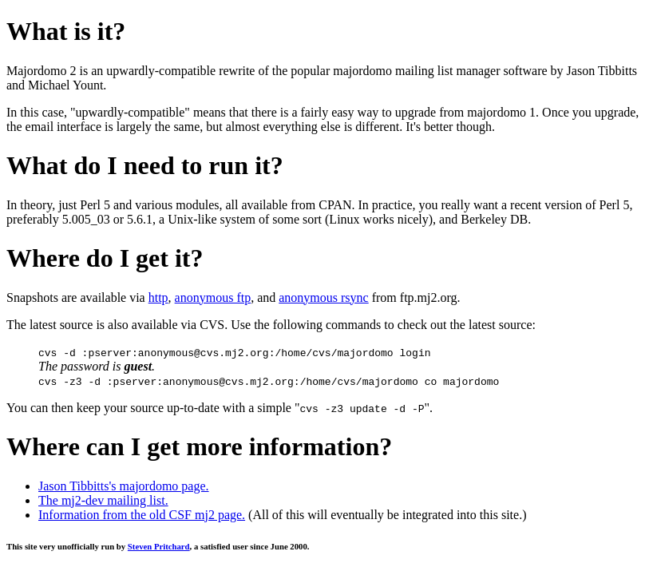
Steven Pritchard (159, 546)
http (158, 297)
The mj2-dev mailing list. (103, 500)
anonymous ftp (213, 297)
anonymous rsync (323, 297)
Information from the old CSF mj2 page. (141, 514)
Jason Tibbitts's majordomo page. (123, 486)
